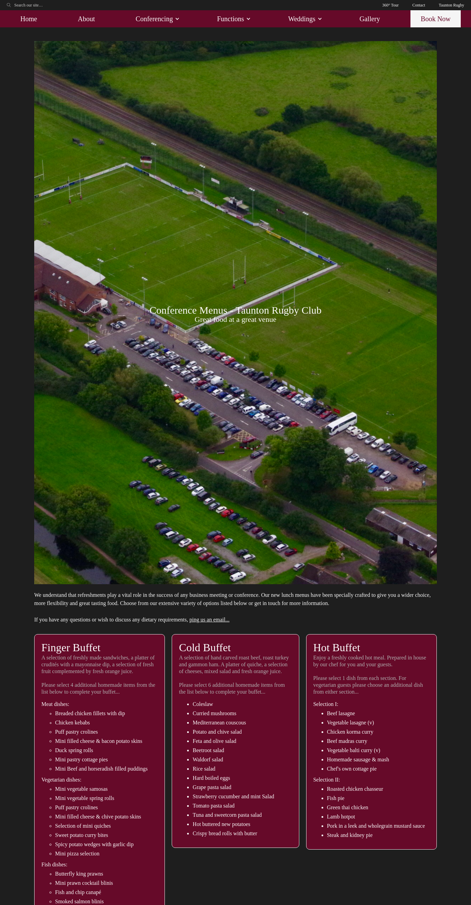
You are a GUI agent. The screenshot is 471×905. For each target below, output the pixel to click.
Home (29, 19)
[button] (156, 18)
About (86, 19)
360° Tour (390, 5)
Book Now (435, 19)
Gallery (369, 19)
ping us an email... (209, 619)
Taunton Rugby (451, 5)
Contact (419, 5)
